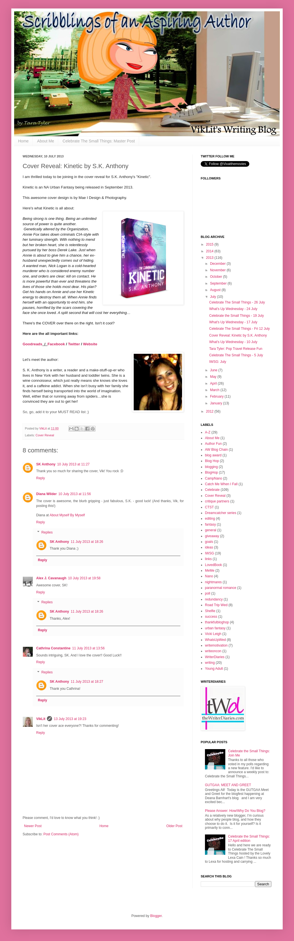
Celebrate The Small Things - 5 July (236, 355)
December (218, 264)
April (214, 383)
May (213, 377)
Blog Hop (212, 461)
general (210, 530)
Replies (47, 532)
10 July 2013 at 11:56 (75, 494)
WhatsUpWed (215, 640)
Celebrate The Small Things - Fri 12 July (239, 329)
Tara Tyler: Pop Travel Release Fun (235, 349)
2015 (210, 244)
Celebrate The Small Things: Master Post (98, 141)
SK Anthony (45, 464)
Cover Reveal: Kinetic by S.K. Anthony (238, 335)
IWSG (209, 553)
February (217, 396)
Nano (209, 576)
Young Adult (214, 669)
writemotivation (216, 645)
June (214, 370)
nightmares (213, 582)
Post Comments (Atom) (61, 834)
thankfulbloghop (217, 622)
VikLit (43, 428)
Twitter (74, 344)
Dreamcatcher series (220, 513)
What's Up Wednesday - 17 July (233, 322)
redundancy (214, 599)
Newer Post (33, 826)
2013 (210, 258)
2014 (210, 251)
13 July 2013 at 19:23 (70, 719)
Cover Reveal (45, 435)
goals (209, 542)
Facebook (56, 344)
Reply (40, 478)
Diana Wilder (46, 494)
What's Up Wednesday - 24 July (233, 309)
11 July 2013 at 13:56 (88, 648)
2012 (210, 411)
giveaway (212, 536)
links (208, 559)
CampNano (213, 478)
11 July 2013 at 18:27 (87, 682)
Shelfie (210, 611)
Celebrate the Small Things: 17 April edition (249, 838)
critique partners (217, 501)
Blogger (156, 916)
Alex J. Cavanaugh (51, 578)
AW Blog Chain (216, 450)
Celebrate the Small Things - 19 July (236, 316)
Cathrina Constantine (53, 648)
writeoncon (213, 651)
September (219, 283)
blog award (213, 455)
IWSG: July (217, 362)
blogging (211, 467)
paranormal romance (220, 588)
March (215, 390)
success (211, 617)
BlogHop (211, 472)
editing (210, 519)
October (216, 277)
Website (90, 344)
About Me (45, 141)
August (216, 290)
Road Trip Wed (216, 605)
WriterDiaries (214, 657)
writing (210, 663)
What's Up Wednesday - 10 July (233, 342)
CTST (209, 507)
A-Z (207, 432)
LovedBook (213, 565)
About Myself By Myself (67, 515)
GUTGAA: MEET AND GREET (228, 785)
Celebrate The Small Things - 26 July (237, 302)
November (218, 270)
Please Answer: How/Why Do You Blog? (235, 811)
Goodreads (32, 344)
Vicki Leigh (213, 634)
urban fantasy (215, 628)
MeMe (209, 571)
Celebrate (212, 490)
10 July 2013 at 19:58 (84, 578)
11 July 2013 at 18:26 (87, 542)
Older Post (174, 826)
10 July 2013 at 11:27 (73, 464)
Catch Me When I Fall (221, 484)
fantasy (210, 524)
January (216, 403)
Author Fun (213, 444)
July (213, 297)
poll (207, 593)
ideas (209, 547)
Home (23, 141)
